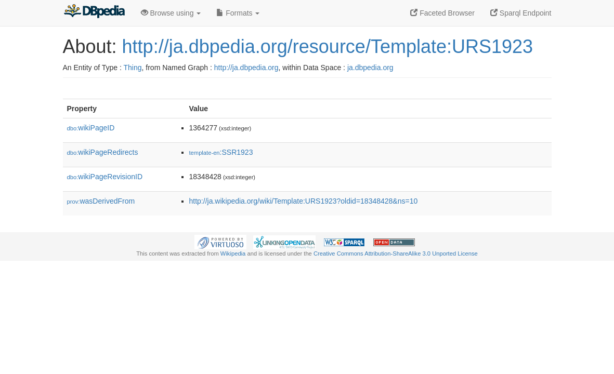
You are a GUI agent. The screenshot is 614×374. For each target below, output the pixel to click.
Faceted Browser (442, 13)
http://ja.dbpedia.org (246, 67)
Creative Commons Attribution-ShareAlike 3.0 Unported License (395, 253)
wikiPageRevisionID (105, 176)
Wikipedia (233, 253)
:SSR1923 (221, 152)
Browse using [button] (171, 13)
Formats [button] (237, 13)
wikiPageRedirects (102, 152)
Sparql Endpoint (521, 13)
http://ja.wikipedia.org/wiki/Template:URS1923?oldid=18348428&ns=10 (303, 201)
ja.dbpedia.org (370, 67)
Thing (133, 67)
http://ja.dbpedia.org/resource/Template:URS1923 (327, 46)
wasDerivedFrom (101, 201)
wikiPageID (91, 128)
